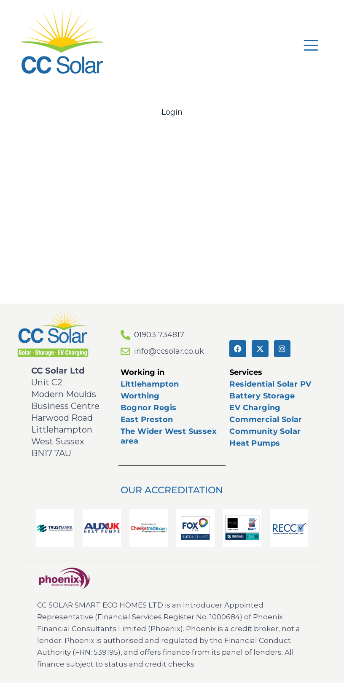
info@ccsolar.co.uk (169, 351)
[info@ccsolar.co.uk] (125, 351)
